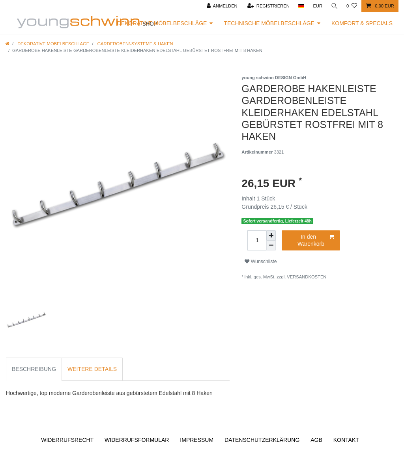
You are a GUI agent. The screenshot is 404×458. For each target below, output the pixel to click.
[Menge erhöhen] (271, 235)
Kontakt (346, 440)
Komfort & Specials (362, 23)
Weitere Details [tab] (92, 369)
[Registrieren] (268, 6)
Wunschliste (261, 261)
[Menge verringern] (271, 245)
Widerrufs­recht (67, 440)
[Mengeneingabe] (256, 240)
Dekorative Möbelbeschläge (162, 23)
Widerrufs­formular (137, 440)
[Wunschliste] (351, 6)
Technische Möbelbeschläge (269, 23)
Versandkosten (306, 276)
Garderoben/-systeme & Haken (134, 43)
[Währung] (317, 6)
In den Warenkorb (315, 240)
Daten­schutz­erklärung (261, 440)
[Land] (300, 6)
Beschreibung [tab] (34, 369)
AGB (316, 440)
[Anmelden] (221, 6)
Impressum (196, 440)
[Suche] (334, 6)
